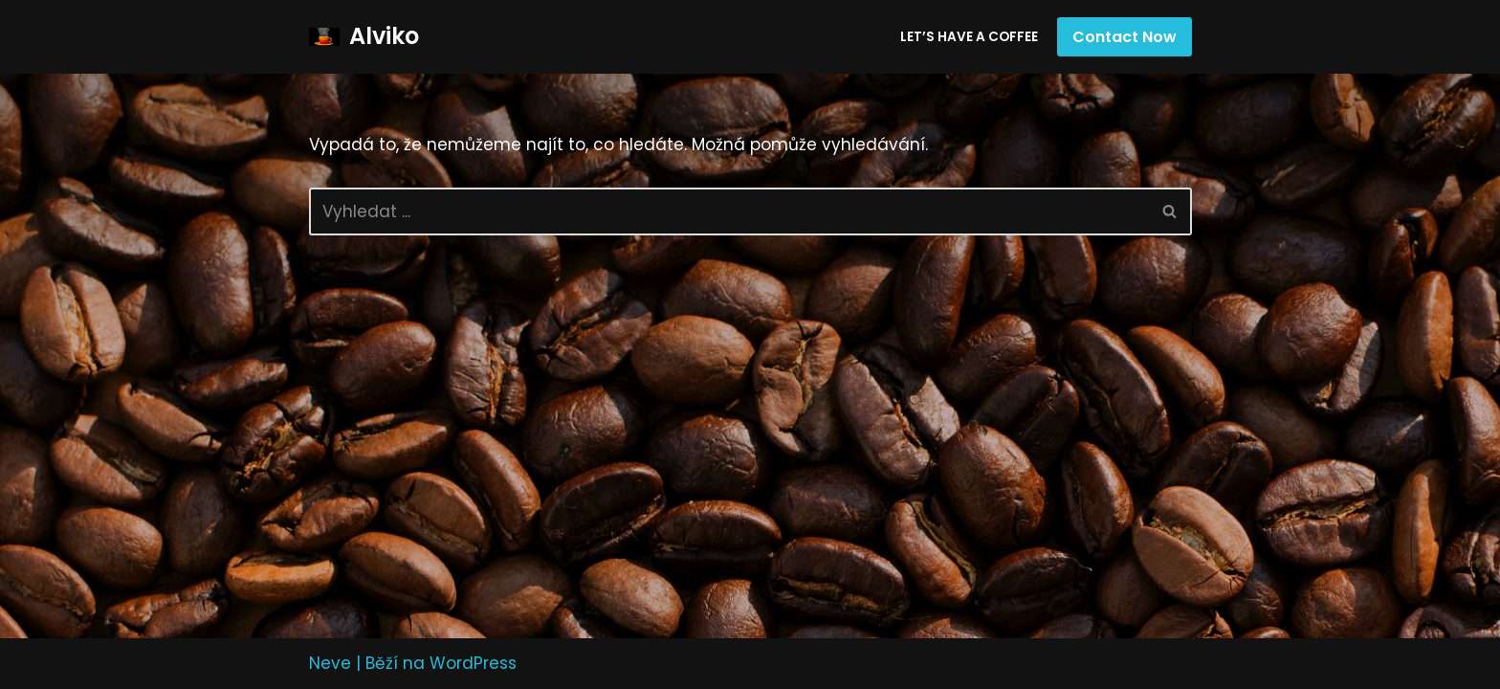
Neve (330, 663)
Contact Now (1124, 37)
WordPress (473, 663)
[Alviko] (364, 36)
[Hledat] (729, 211)
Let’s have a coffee (969, 37)
